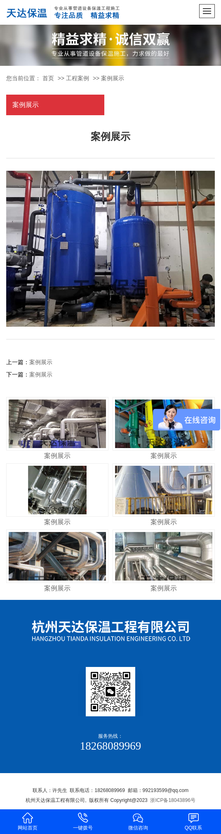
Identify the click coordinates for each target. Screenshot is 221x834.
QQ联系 (193, 821)
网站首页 (27, 821)
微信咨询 (138, 821)
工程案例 (77, 78)
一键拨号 (82, 821)
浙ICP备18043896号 (172, 800)
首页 (48, 78)
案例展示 (112, 78)
